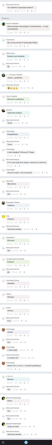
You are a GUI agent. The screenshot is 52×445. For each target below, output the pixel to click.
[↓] (32, 11)
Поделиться (35, 11)
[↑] (28, 11)
